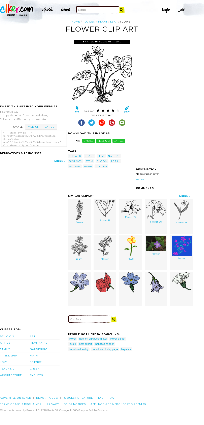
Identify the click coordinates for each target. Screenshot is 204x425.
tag (101, 397)
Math (34, 355)
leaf (113, 21)
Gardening (38, 349)
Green (35, 368)
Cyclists (36, 375)
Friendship (8, 355)
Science (36, 361)
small (88, 140)
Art (32, 336)
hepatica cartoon (104, 343)
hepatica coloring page (105, 349)
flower (89, 21)
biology (75, 161)
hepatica (126, 349)
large (119, 140)
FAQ (111, 397)
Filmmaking (39, 342)
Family (5, 349)
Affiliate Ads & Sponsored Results (118, 403)
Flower (131, 248)
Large (50, 126)
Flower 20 (156, 211)
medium (104, 140)
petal (115, 161)
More (58, 160)
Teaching (7, 368)
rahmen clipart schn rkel (93, 338)
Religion (7, 336)
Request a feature (78, 397)
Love (4, 361)
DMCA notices (75, 403)
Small (18, 126)
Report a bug (47, 397)
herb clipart (85, 343)
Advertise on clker (15, 397)
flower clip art (117, 338)
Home (75, 21)
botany (75, 166)
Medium (34, 126)
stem (89, 161)
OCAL (104, 41)
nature (114, 155)
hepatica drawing (79, 349)
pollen (101, 166)
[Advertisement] (34, 70)
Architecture (11, 375)
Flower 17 (105, 211)
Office (5, 342)
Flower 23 (181, 212)
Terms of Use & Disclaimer (21, 403)
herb (88, 166)
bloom (102, 161)
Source (140, 179)
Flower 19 (131, 209)
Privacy (52, 403)
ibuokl (72, 343)
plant (102, 21)
